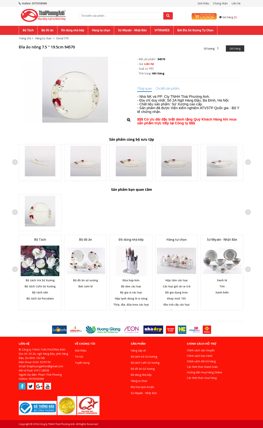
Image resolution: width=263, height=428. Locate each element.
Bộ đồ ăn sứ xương (85, 280)
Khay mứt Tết (176, 298)
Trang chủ (25, 38)
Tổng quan (144, 89)
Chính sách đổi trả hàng (201, 361)
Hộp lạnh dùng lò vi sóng (131, 298)
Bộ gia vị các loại (131, 292)
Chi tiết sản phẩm (167, 89)
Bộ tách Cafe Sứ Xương (40, 286)
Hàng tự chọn (101, 30)
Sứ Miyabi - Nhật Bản (132, 30)
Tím (222, 286)
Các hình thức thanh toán (202, 367)
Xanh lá (222, 280)
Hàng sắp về (138, 350)
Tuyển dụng (82, 362)
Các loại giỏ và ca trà (176, 286)
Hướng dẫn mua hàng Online (204, 372)
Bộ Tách (28, 30)
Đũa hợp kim (131, 280)
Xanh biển (222, 292)
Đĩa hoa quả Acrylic (142, 387)
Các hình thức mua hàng (202, 378)
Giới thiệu (203, 3)
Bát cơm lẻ (85, 286)
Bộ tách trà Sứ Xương (40, 280)
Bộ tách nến (40, 292)
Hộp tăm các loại (176, 280)
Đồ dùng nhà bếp (72, 30)
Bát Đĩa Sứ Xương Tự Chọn (195, 30)
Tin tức (79, 356)
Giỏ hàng (229, 17)
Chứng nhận (220, 3)
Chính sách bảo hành (199, 356)
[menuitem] (28, 30)
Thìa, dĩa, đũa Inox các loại (131, 304)
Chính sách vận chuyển (201, 350)
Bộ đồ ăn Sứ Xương (143, 368)
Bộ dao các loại (131, 286)
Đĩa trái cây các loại (176, 304)
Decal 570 (62, 38)
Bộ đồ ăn (47, 30)
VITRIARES (162, 30)
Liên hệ (236, 3)
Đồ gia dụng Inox (176, 292)
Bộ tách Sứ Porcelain (40, 298)
